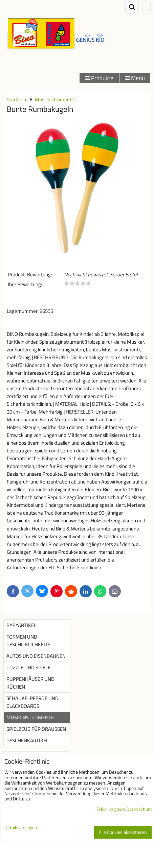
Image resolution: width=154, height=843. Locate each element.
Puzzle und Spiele (28, 667)
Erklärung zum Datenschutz (124, 809)
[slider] (77, 283)
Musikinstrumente (30, 717)
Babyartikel (21, 625)
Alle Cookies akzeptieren (123, 832)
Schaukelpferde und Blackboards (32, 702)
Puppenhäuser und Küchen (30, 683)
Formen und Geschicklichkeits (28, 640)
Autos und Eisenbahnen (36, 656)
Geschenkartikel (27, 740)
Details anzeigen (20, 827)
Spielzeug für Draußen (36, 729)
